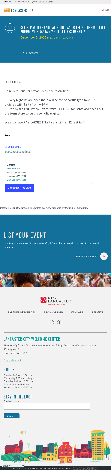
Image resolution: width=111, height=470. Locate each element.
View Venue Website (16, 180)
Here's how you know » (45, 2)
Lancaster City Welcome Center (32, 339)
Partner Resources (22, 312)
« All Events (29, 53)
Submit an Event (87, 256)
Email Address (11, 401)
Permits (97, 312)
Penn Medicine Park (13, 168)
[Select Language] (13, 465)
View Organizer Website (17, 151)
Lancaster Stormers (13, 146)
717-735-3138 (12, 359)
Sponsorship (53, 312)
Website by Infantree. (85, 468)
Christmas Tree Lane (19, 187)
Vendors (77, 312)
